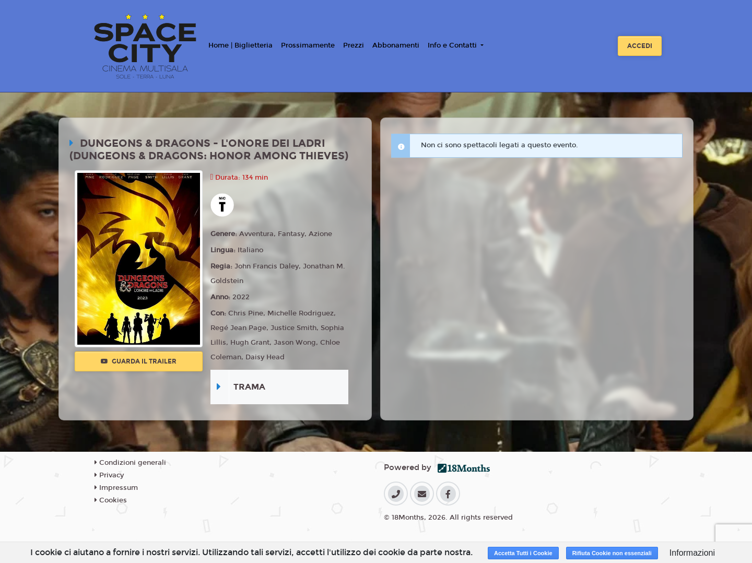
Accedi (639, 46)
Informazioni (692, 552)
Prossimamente (308, 45)
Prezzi (353, 45)
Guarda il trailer (139, 361)
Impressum (116, 488)
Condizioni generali (130, 463)
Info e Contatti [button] (453, 45)
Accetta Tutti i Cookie (523, 553)
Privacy (109, 475)
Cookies (111, 500)
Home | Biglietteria (240, 45)
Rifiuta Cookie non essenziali (612, 553)
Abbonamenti (395, 45)
